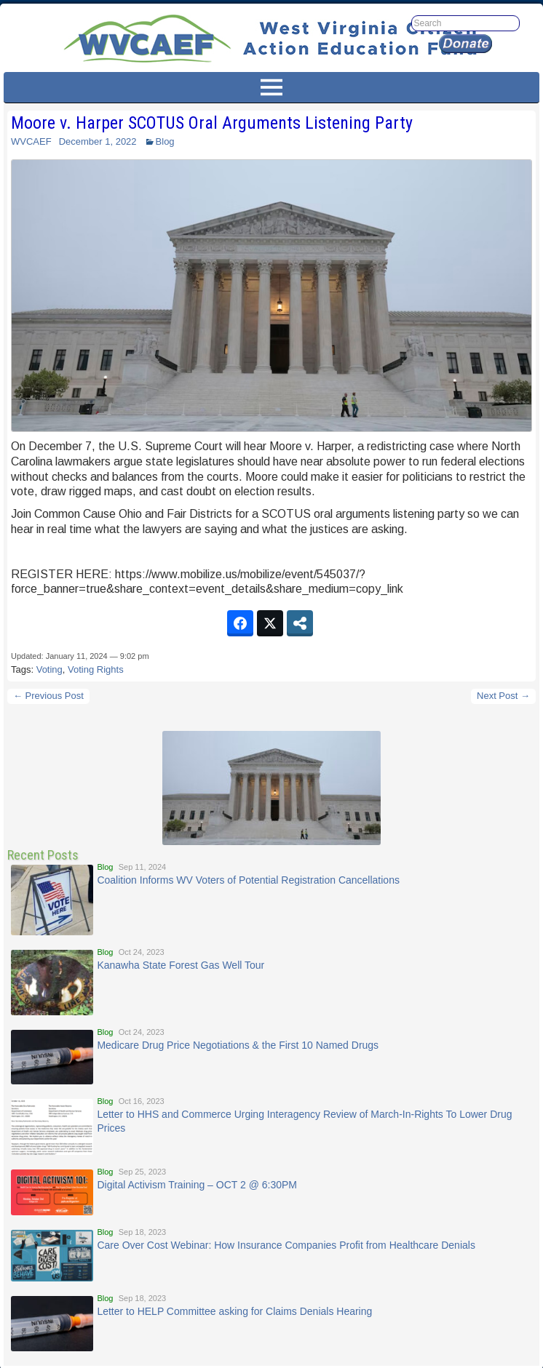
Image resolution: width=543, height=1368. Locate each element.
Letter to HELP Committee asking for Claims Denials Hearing (234, 1311)
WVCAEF (31, 141)
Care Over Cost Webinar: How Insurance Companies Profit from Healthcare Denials (286, 1245)
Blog (165, 141)
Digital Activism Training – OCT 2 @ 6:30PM (197, 1185)
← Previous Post (48, 695)
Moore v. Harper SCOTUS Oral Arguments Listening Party (212, 123)
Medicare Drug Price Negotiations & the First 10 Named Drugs (237, 1045)
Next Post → (503, 695)
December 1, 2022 (98, 141)
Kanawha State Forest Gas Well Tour (180, 965)
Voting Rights (96, 669)
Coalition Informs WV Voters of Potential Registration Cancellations (248, 880)
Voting (49, 669)
